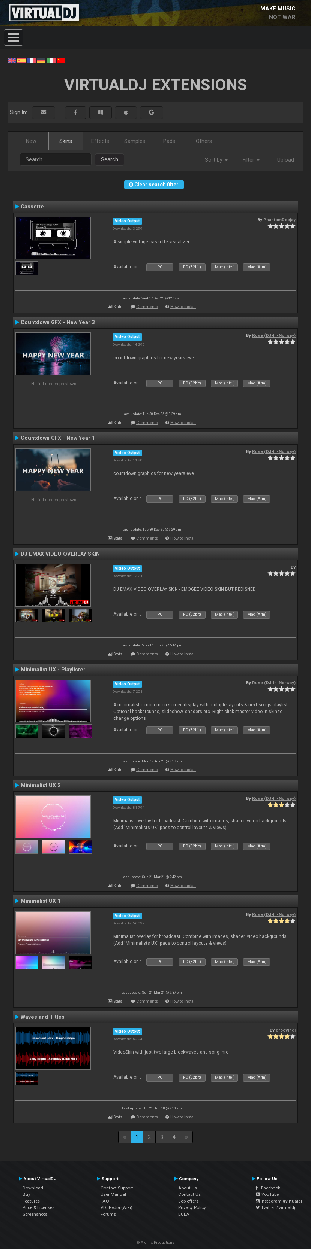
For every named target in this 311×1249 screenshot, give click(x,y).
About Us (187, 1188)
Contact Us (189, 1194)
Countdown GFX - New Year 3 (58, 322)
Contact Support (117, 1188)
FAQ (105, 1201)
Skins (65, 141)
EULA (183, 1214)
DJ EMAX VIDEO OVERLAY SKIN (60, 554)
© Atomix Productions (155, 1242)
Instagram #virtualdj (279, 1201)
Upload (285, 160)
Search (109, 159)
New (31, 141)
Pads (169, 141)
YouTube (267, 1194)
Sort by (216, 160)
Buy (26, 1194)
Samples (134, 141)
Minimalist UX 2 (40, 785)
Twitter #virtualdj (275, 1207)
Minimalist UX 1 (40, 901)
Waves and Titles (43, 1017)
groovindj (286, 1030)
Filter (251, 160)
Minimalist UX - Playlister (53, 670)
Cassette (32, 207)
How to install (183, 306)
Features (31, 1201)
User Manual (113, 1194)
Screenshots (35, 1214)
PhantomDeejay (279, 219)
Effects (100, 141)
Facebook (268, 1188)
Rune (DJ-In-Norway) (274, 335)
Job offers (188, 1201)
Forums (108, 1214)
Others (204, 141)
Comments (147, 306)
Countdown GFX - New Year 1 (58, 438)
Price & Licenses (38, 1207)
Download (33, 1188)
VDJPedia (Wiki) (116, 1207)
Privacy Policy (192, 1207)
